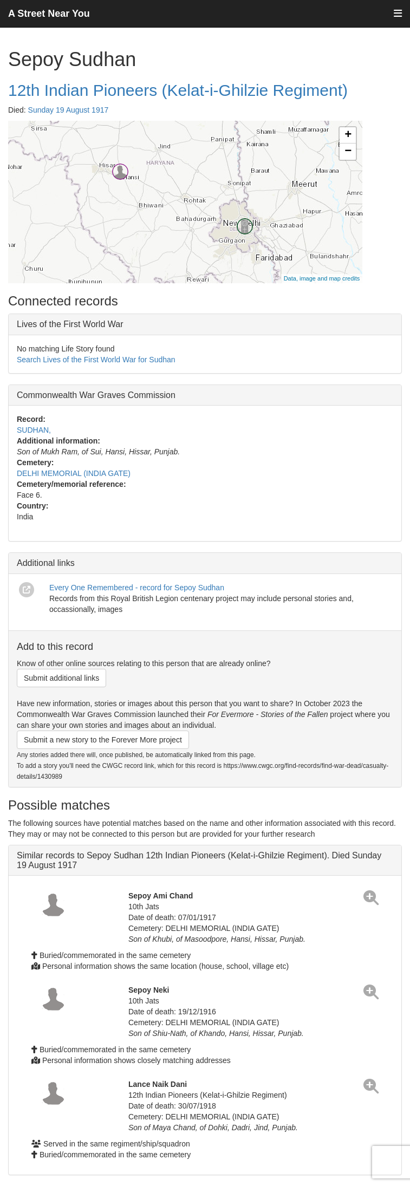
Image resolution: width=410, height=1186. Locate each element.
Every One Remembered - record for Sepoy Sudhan (136, 587)
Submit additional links (61, 678)
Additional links (46, 563)
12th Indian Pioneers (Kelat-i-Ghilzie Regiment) (178, 90)
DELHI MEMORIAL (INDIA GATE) (74, 473)
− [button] (348, 152)
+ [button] (348, 135)
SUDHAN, (34, 430)
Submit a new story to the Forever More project (103, 739)
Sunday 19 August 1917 (68, 110)
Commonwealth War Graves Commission (96, 395)
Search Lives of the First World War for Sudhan (96, 359)
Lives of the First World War (70, 324)
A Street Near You (49, 13)
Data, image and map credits (322, 278)
